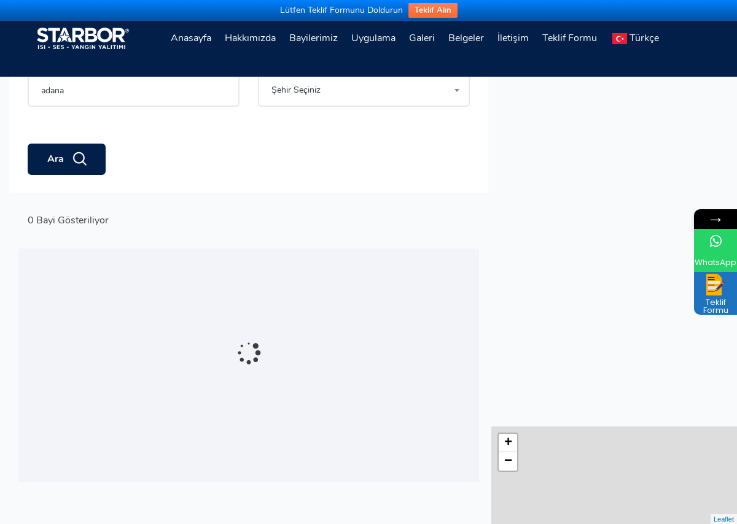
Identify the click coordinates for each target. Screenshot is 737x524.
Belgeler (466, 38)
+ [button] (508, 93)
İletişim (513, 38)
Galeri (422, 38)
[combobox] (364, 132)
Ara (66, 201)
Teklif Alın (433, 10)
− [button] (508, 111)
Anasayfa (191, 38)
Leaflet (724, 519)
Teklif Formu (569, 38)
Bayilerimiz (313, 38)
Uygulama (373, 38)
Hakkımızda (250, 38)
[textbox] (363, 132)
